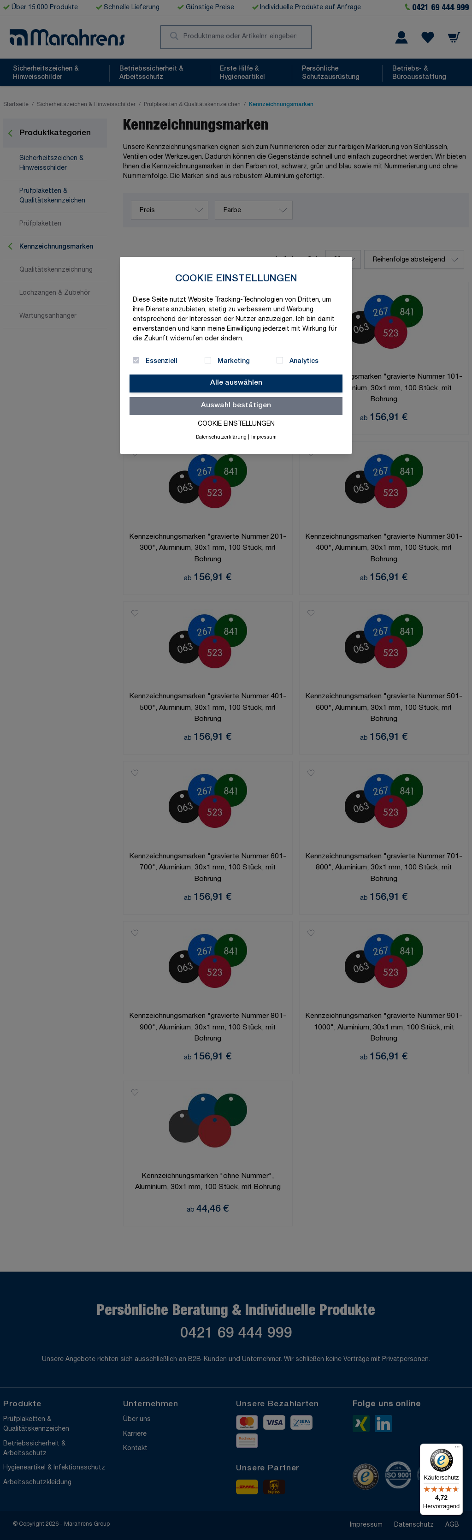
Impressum (264, 437)
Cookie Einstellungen (236, 424)
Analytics (304, 361)
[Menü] (457, 1449)
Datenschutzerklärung (221, 437)
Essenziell (161, 361)
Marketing (234, 361)
